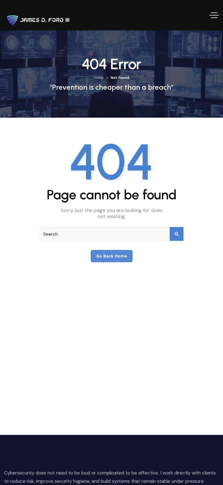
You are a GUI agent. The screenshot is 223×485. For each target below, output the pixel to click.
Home (99, 77)
